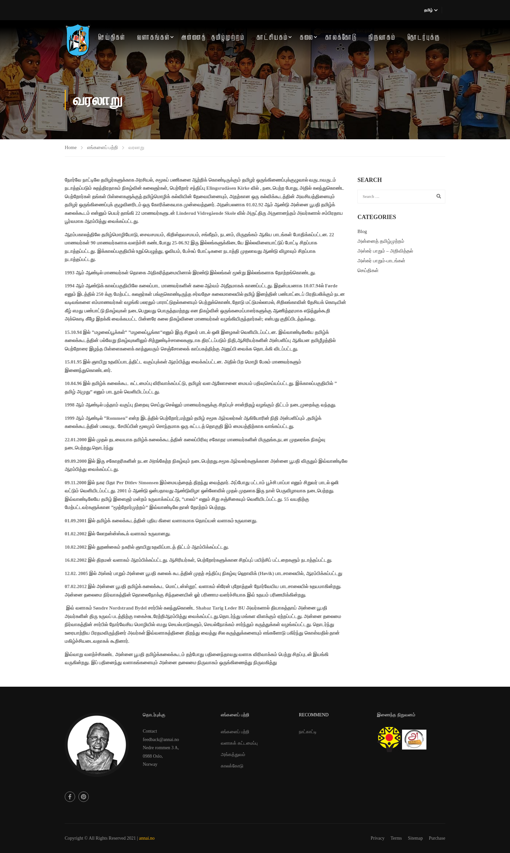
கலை (307, 37)
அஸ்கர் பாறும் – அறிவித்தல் (385, 251)
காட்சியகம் (272, 37)
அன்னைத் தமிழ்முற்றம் (213, 37)
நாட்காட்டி (308, 731)
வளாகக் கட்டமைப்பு (239, 743)
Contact (150, 731)
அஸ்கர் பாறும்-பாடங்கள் (381, 260)
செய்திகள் (112, 37)
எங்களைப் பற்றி (102, 147)
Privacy (378, 838)
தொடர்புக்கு (424, 37)
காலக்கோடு (341, 37)
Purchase (437, 838)
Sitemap (415, 838)
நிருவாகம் (382, 37)
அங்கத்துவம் (233, 754)
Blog (362, 231)
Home (71, 147)
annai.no (147, 838)
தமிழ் (428, 10)
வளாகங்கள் (153, 37)
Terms (396, 838)
